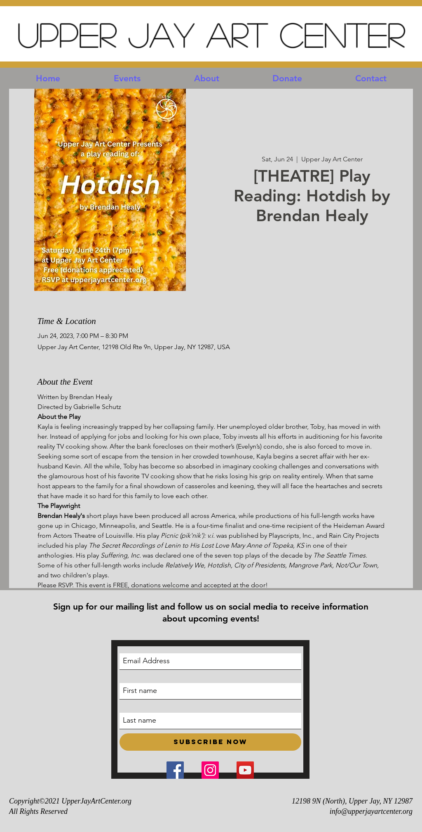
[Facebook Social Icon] (175, 770)
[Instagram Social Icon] (210, 770)
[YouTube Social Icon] (245, 770)
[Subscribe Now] (210, 742)
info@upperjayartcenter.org (371, 811)
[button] (127, 78)
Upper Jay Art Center (211, 34)
